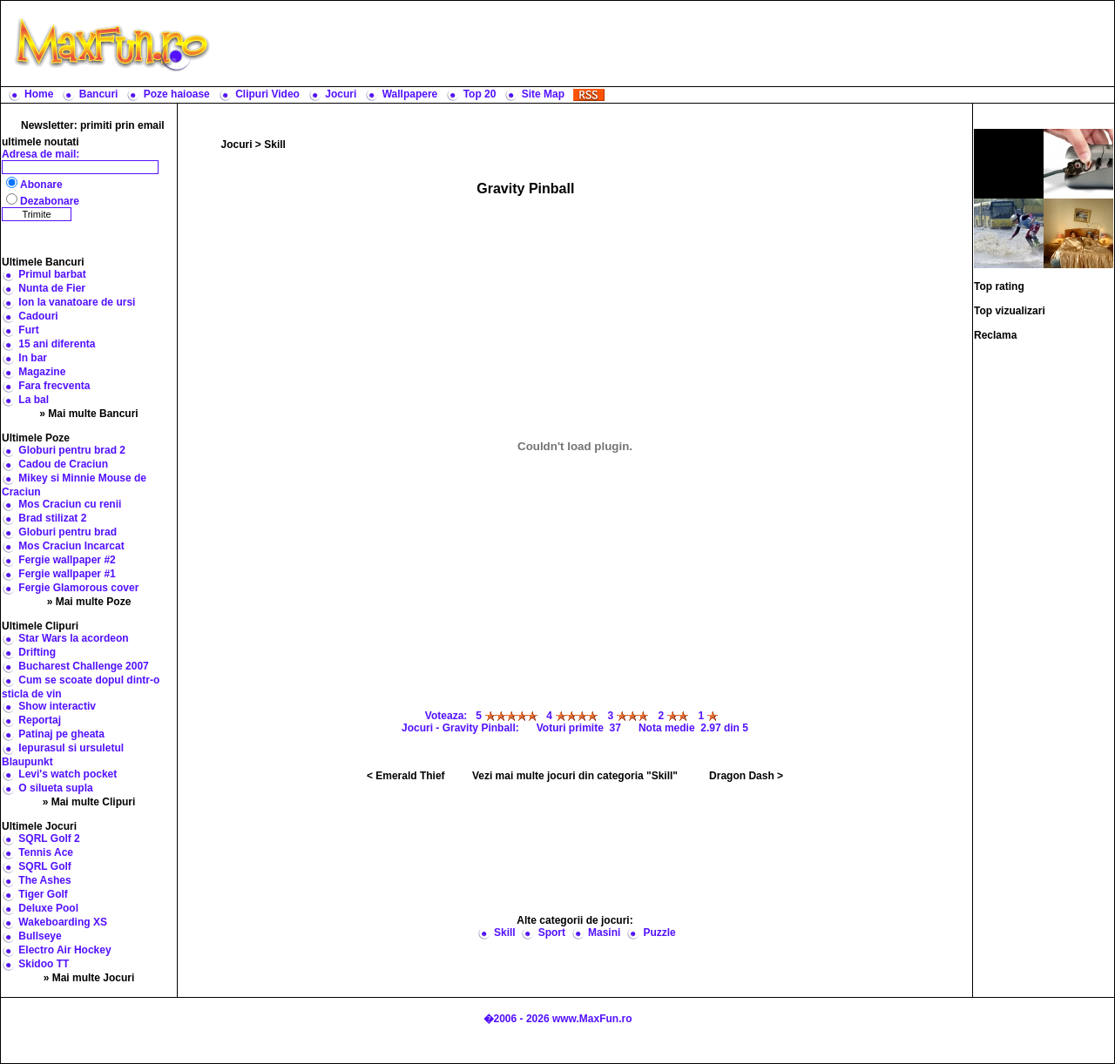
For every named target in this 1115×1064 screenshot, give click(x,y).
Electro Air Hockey (64, 950)
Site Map (543, 94)
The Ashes (44, 880)
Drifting (37, 652)
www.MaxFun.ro (592, 1019)
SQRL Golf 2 (48, 838)
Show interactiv (57, 706)
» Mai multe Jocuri (89, 978)
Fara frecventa (54, 386)
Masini (604, 932)
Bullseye (39, 936)
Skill (275, 144)
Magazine (41, 372)
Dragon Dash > (746, 776)
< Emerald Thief (406, 776)
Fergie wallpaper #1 (66, 574)
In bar (32, 358)
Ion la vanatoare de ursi (76, 302)
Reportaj (39, 720)
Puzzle (659, 932)
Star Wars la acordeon (73, 638)
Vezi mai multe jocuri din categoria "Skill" (575, 776)
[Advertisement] (666, 43)
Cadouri (37, 316)
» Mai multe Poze (89, 602)
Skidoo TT (43, 964)
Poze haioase (177, 94)
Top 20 (480, 94)
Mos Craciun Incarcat (71, 546)
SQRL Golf (44, 866)
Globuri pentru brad (67, 532)
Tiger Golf (42, 894)
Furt (28, 330)
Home (38, 94)
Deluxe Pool (48, 908)
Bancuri (98, 94)
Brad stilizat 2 (52, 518)
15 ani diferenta (56, 344)
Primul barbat (51, 274)
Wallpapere (410, 94)
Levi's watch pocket (67, 774)
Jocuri (340, 94)
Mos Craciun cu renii (69, 504)
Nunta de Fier (51, 288)
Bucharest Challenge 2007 (83, 666)
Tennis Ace (45, 852)
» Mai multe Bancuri (88, 413)
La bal (33, 400)
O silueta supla (55, 788)
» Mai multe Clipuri (89, 802)
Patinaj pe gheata (61, 734)
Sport (551, 932)
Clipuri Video (267, 94)
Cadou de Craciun (63, 464)
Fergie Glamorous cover (78, 588)
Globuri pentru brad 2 (71, 450)
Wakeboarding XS (62, 922)
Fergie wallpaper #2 (66, 560)
